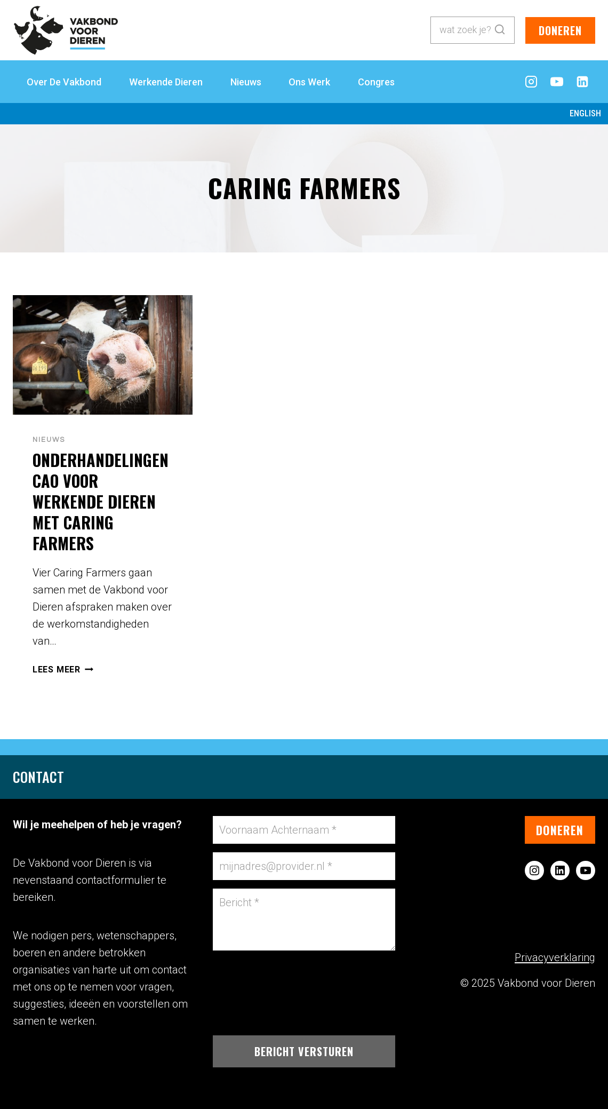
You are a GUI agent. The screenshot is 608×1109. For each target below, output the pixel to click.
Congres (376, 82)
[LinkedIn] (582, 81)
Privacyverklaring (555, 957)
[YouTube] (557, 81)
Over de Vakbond (64, 82)
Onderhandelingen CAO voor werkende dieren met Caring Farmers (101, 501)
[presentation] (103, 355)
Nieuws (245, 82)
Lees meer (63, 669)
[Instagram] (531, 81)
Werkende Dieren (166, 82)
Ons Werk (309, 82)
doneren (560, 30)
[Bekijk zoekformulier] (472, 30)
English (585, 113)
